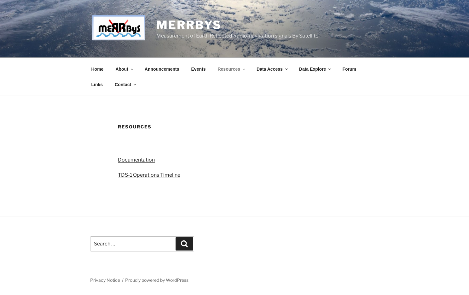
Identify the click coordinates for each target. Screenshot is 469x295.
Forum (349, 69)
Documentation (136, 160)
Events (198, 69)
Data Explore (315, 69)
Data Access (273, 69)
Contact (126, 84)
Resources (231, 69)
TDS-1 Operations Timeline (149, 175)
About (124, 69)
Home (97, 69)
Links (97, 84)
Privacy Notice (105, 280)
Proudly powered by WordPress (156, 280)
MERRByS (188, 25)
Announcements (162, 69)
